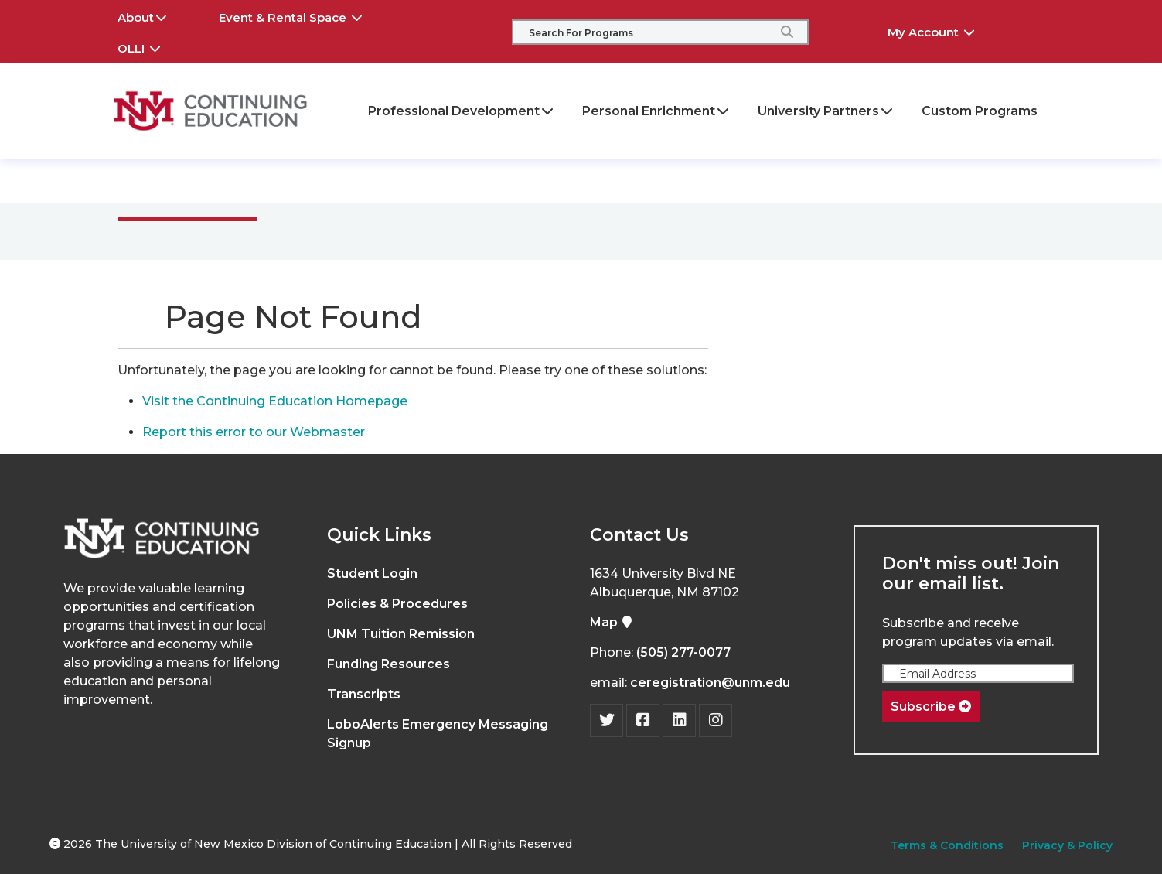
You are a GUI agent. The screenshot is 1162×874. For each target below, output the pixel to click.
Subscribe (931, 706)
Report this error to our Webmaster (253, 432)
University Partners (826, 111)
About (153, 15)
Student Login (372, 573)
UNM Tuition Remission (401, 633)
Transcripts (363, 694)
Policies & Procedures (397, 603)
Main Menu (185, 180)
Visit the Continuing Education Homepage (274, 401)
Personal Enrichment (656, 111)
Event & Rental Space (301, 15)
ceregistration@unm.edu (710, 682)
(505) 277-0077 (683, 652)
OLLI (150, 46)
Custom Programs (980, 111)
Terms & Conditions (947, 845)
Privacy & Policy (1067, 845)
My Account (942, 30)
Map (611, 622)
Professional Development (461, 111)
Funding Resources (388, 664)
